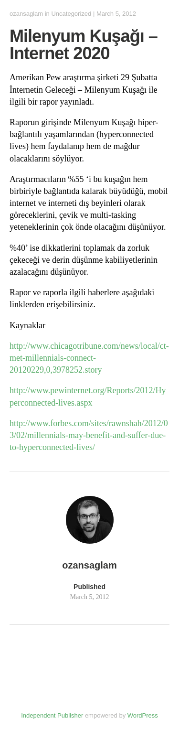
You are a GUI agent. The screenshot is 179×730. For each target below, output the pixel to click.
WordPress (142, 715)
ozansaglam (26, 13)
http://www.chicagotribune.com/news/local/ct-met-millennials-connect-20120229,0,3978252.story (89, 358)
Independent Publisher (52, 715)
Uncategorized (71, 13)
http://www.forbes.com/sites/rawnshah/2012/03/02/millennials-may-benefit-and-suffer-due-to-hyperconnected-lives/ (89, 435)
